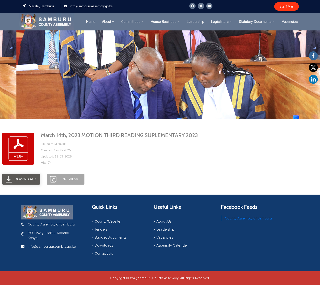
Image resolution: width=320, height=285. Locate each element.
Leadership (195, 22)
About (108, 22)
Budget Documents (110, 237)
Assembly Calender (172, 245)
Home (90, 22)
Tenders (101, 229)
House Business (165, 22)
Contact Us (104, 253)
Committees (132, 22)
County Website (107, 221)
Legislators (221, 22)
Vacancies (290, 22)
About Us (164, 221)
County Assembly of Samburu (248, 218)
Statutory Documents (257, 22)
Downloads (104, 245)
